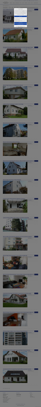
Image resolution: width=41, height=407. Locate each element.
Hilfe (23, 14)
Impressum (24, 26)
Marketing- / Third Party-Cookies (18, 20)
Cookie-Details (17, 26)
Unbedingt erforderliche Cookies (18, 18)
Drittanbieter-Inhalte (17, 21)
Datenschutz (20, 26)
